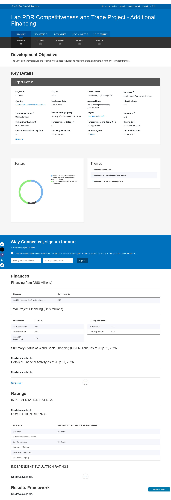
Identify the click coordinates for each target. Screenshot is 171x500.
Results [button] (99, 42)
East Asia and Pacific (96, 116)
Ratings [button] (79, 42)
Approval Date (94, 101)
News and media (80, 34)
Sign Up (82, 260)
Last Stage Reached (60, 130)
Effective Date (130, 101)
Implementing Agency (61, 112)
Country (19, 101)
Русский (145, 6)
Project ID (20, 91)
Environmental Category (62, 122)
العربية (137, 6)
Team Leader (93, 91)
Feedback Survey (159, 489)
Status (54, 91)
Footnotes (16, 383)
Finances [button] (60, 42)
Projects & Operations (31, 6)
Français (130, 6)
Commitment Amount (25, 122)
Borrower (128, 92)
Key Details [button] (40, 42)
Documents (60, 34)
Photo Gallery (100, 34)
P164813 (91, 134)
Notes (18, 139)
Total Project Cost (24, 113)
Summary (20, 34)
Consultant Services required (29, 130)
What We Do (16, 6)
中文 (152, 6)
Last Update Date (131, 130)
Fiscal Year (129, 113)
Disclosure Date (58, 101)
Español (122, 6)
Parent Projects (94, 130)
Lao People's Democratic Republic (29, 104)
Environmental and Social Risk (101, 122)
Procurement (40, 34)
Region (90, 112)
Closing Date (129, 122)
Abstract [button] (21, 42)
